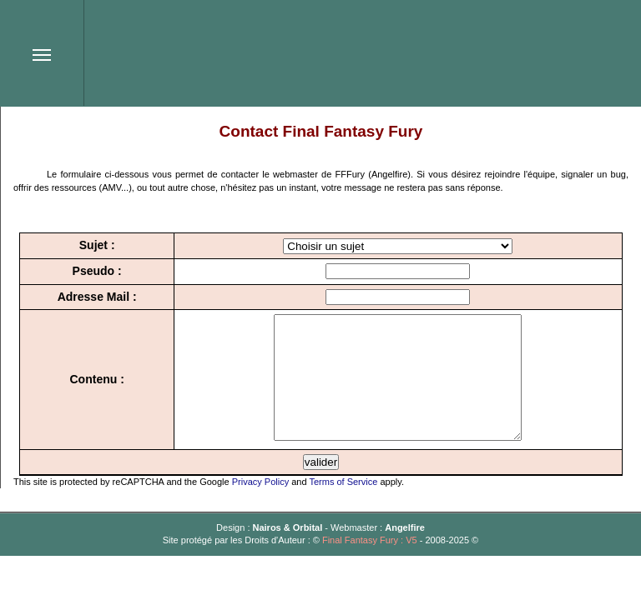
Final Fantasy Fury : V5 (369, 565)
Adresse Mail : (91, 296)
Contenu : (90, 391)
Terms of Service (343, 507)
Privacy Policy (260, 507)
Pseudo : (90, 271)
